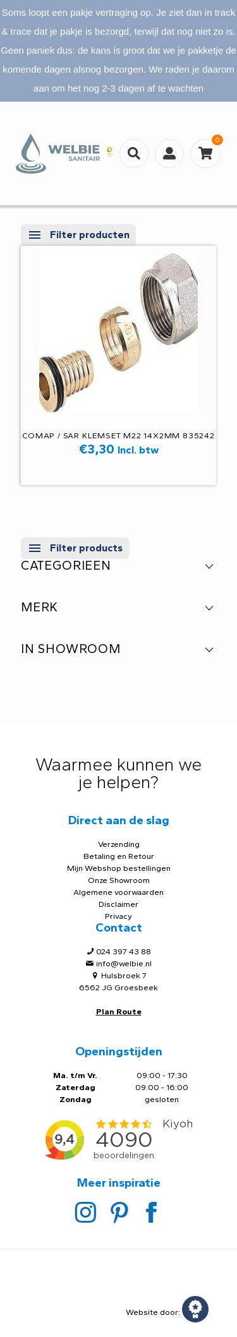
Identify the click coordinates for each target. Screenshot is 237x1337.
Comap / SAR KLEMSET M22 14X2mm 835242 (118, 435)
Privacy (118, 916)
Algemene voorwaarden (118, 892)
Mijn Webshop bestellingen (119, 868)
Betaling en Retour (118, 856)
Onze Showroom (119, 880)
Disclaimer (118, 904)
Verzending (119, 844)
